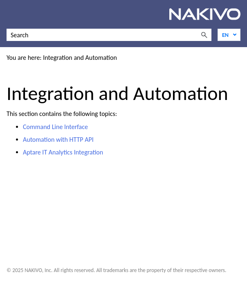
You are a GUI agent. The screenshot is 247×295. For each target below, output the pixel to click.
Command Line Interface (55, 127)
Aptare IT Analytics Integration (63, 152)
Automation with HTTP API (58, 139)
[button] (204, 35)
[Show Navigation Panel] (11, 14)
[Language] (229, 35)
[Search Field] (109, 35)
